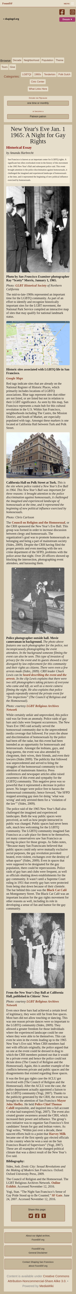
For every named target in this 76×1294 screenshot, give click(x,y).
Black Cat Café (57, 890)
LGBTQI (26, 74)
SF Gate (57, 1195)
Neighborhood (31, 60)
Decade (17, 60)
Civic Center (37, 81)
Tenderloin (49, 74)
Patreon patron (38, 116)
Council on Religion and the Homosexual (38, 522)
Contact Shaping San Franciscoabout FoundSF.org (38, 1264)
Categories (11, 76)
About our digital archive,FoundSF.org (38, 1237)
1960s (37, 74)
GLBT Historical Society (30, 285)
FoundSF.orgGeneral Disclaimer (38, 1251)
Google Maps (14, 378)
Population (47, 60)
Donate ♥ (67, 19)
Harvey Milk (57, 1134)
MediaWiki (46, 1286)
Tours (5, 67)
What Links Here (38, 89)
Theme (59, 60)
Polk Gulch (64, 74)
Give (12, 67)
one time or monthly (38, 103)
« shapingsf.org (11, 19)
